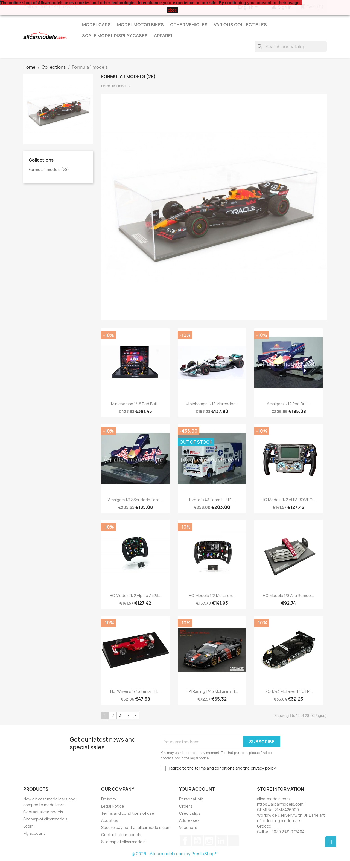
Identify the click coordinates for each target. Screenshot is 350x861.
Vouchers (188, 827)
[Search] (291, 46)
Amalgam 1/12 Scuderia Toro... (135, 499)
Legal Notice (112, 806)
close (172, 10)
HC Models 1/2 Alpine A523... (135, 595)
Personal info (191, 799)
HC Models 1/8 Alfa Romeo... (288, 595)
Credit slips (189, 813)
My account (34, 833)
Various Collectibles (240, 25)
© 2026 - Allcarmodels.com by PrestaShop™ (175, 854)
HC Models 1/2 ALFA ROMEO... (288, 499)
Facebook (185, 840)
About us (109, 820)
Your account (197, 789)
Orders (185, 806)
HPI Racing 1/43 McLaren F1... (212, 691)
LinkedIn (221, 840)
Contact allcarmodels (43, 811)
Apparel (163, 36)
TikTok (233, 840)
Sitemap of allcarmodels (45, 819)
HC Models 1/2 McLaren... (212, 595)
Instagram (209, 840)
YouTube (197, 840)
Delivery (108, 799)
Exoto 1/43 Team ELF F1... (212, 499)
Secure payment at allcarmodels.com (135, 827)
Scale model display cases (115, 36)
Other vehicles (189, 25)
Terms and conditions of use (127, 813)
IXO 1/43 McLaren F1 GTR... (288, 691)
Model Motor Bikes (140, 25)
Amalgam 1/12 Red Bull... (288, 403)
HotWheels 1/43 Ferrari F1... (135, 691)
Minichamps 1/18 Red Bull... (135, 403)
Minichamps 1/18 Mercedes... (212, 403)
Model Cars (96, 25)
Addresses (189, 820)
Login (28, 826)
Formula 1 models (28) (49, 169)
